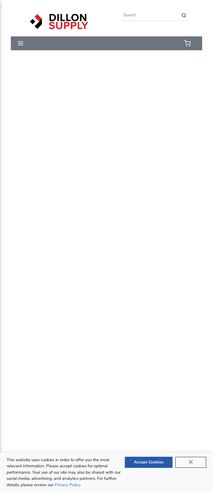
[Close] (190, 462)
